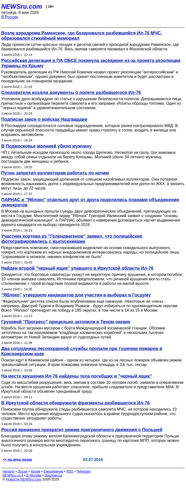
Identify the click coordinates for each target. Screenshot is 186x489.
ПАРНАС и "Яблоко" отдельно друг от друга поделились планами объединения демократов (90, 202)
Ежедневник (53, 471)
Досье (23, 471)
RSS (69, 471)
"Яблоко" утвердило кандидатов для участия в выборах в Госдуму (76, 295)
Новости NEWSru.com (23, 479)
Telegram (84, 471)
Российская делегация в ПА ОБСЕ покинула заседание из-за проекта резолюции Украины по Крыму (90, 63)
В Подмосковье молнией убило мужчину (46, 146)
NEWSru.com (21, 6)
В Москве (33, 475)
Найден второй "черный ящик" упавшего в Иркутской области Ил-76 (77, 268)
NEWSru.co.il (12, 475)
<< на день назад (17, 459)
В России (9, 17)
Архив (35, 471)
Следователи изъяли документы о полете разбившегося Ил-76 (71, 92)
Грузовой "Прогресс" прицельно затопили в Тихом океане (65, 321)
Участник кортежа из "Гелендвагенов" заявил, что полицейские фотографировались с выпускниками (71, 239)
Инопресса (53, 475)
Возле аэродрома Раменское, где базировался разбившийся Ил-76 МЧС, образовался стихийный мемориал (81, 36)
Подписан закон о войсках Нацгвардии (44, 119)
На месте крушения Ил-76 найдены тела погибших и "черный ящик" (76, 376)
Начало (8, 471)
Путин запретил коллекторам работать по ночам (55, 172)
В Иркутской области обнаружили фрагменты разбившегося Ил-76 (75, 402)
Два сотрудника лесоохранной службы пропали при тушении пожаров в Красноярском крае (81, 351)
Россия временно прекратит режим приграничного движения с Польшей (81, 429)
